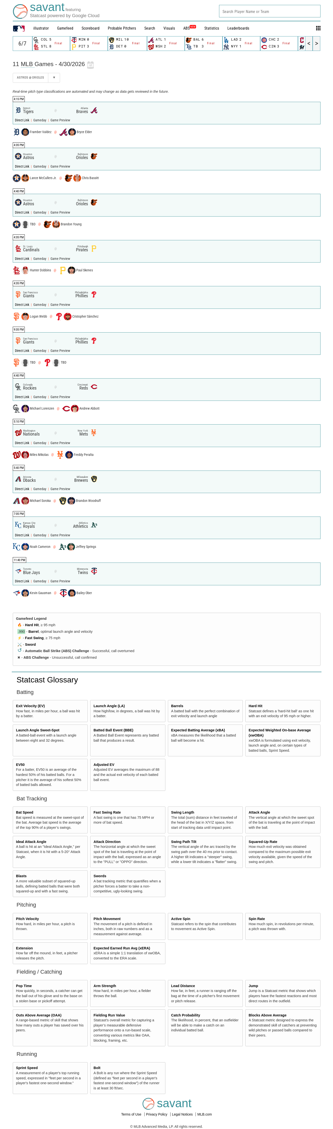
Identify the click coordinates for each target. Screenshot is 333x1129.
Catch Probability (185, 1015)
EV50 (20, 765)
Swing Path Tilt (183, 842)
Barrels (177, 706)
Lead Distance (183, 986)
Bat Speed (24, 812)
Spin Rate (257, 919)
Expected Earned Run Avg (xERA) (122, 948)
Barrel (33, 632)
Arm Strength (105, 986)
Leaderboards (238, 28)
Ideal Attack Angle (31, 842)
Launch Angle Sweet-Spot (37, 730)
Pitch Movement (107, 919)
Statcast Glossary (47, 679)
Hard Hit (32, 625)
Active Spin (180, 919)
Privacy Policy (157, 1114)
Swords (100, 876)
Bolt (97, 1068)
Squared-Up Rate (263, 842)
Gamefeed (65, 28)
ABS (189, 28)
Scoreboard (90, 28)
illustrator (41, 28)
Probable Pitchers (122, 28)
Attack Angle (259, 812)
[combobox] (270, 11)
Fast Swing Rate (107, 812)
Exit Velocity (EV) (30, 706)
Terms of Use (131, 1114)
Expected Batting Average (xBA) (198, 730)
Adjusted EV (104, 765)
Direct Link (22, 120)
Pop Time (24, 986)
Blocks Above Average (267, 1015)
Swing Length (182, 812)
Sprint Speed (27, 1068)
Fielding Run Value (109, 1015)
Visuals (169, 28)
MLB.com (204, 1114)
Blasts (21, 876)
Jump (253, 986)
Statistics (211, 28)
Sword (30, 644)
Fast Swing (34, 638)
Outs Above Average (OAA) (39, 1015)
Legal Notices (183, 1114)
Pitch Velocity (27, 919)
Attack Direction (107, 842)
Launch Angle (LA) (109, 706)
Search (149, 28)
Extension (24, 948)
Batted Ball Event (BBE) (113, 730)
